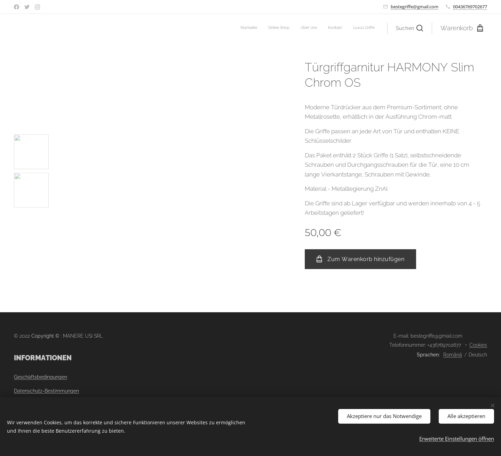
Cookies (478, 345)
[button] (409, 28)
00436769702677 (470, 6)
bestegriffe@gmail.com (414, 6)
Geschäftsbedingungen (40, 377)
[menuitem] (332, 28)
